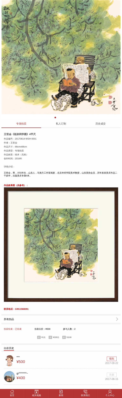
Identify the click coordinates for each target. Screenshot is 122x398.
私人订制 (61, 123)
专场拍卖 (21, 123)
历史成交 (100, 123)
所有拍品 (9, 319)
